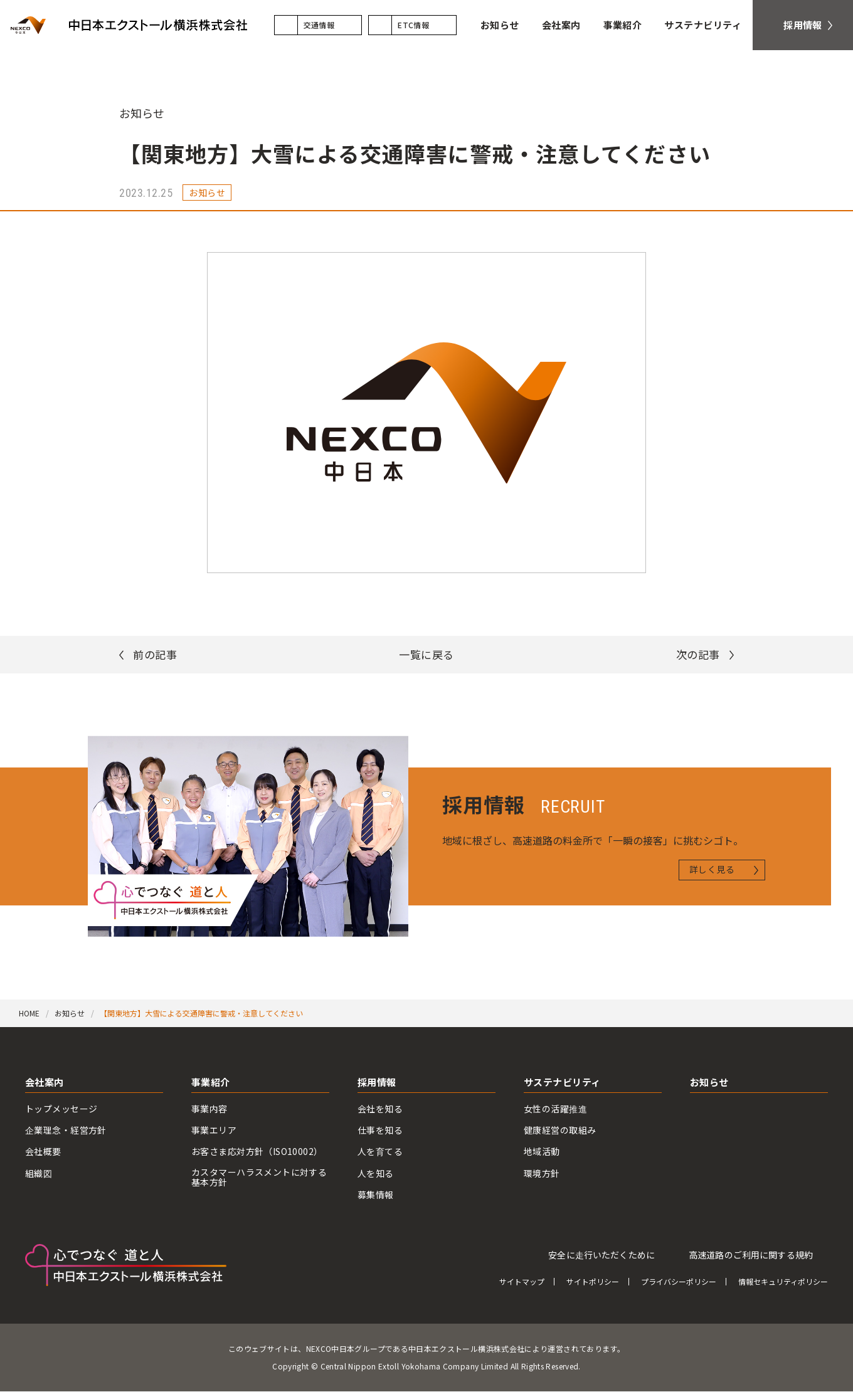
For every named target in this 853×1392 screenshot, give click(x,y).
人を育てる (380, 1152)
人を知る (376, 1173)
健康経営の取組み (560, 1130)
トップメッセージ (61, 1109)
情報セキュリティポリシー (783, 1281)
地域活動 (542, 1152)
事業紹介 (210, 1083)
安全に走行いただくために (601, 1254)
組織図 (38, 1173)
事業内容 (209, 1109)
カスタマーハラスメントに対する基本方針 (259, 1177)
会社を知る (380, 1109)
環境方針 (542, 1173)
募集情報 (376, 1194)
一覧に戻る (426, 654)
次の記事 (698, 654)
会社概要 (43, 1152)
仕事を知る (380, 1130)
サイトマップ (521, 1281)
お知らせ (141, 113)
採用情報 (377, 1083)
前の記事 (155, 654)
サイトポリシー (592, 1281)
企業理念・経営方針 (66, 1130)
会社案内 (44, 1083)
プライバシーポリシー (678, 1281)
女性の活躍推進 (555, 1109)
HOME (29, 1013)
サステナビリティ (562, 1083)
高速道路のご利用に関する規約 (751, 1254)
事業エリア (213, 1130)
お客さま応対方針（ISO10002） (257, 1152)
